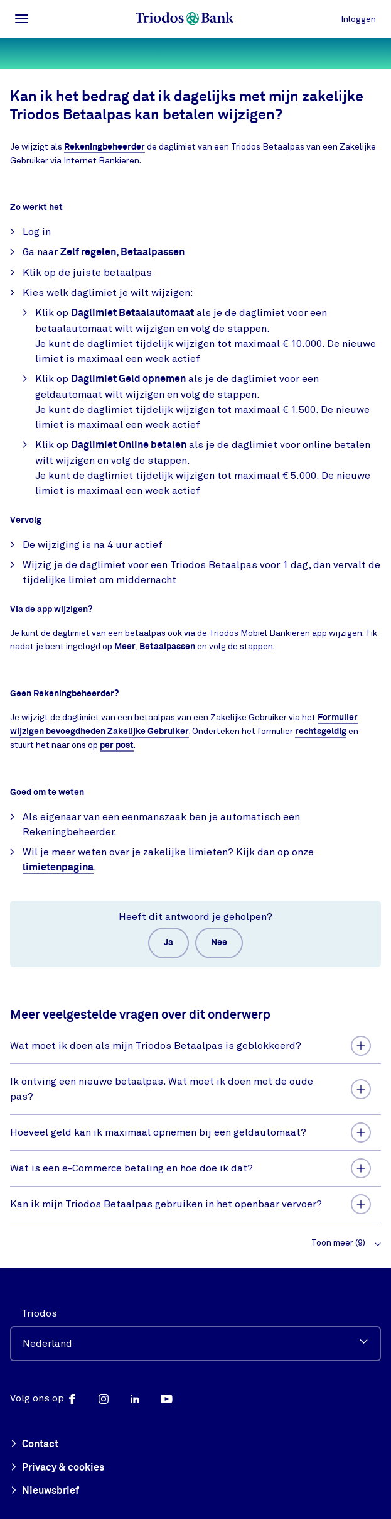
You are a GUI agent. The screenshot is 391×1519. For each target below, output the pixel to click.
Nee (219, 942)
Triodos (39, 1313)
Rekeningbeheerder (104, 147)
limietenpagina (58, 867)
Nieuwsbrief (44, 1491)
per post (117, 745)
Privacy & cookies (57, 1468)
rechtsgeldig (320, 731)
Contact (34, 1444)
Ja (168, 942)
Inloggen (358, 19)
